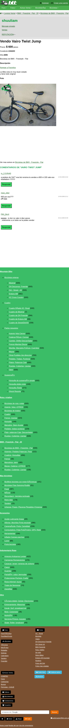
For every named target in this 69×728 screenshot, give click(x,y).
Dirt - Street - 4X (15, 290)
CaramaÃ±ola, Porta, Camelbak (17, 526)
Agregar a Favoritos (8, 68)
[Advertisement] (34, 144)
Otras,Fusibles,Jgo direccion (20, 355)
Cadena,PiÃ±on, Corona (18, 337)
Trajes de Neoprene (12, 585)
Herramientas (9, 533)
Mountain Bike (6, 271)
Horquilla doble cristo (17, 384)
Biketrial (12, 283)
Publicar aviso (54, 672)
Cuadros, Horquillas (12, 455)
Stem (11, 370)
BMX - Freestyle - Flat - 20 (27, 13)
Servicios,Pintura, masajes (15, 619)
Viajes (37, 639)
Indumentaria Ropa (8, 550)
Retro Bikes (39, 655)
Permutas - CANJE (7, 687)
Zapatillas (8, 589)
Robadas (4, 650)
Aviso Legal (4, 725)
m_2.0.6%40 (6, 173)
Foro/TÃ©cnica (6, 633)
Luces (6, 541)
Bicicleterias (7, 696)
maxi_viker (5, 193)
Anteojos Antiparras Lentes (15, 556)
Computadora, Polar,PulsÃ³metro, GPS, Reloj (22, 530)
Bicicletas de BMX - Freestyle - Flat (54, 13)
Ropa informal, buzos (12, 582)
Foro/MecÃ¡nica (6, 636)
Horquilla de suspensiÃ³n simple (22, 381)
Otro (2, 595)
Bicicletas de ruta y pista (14, 403)
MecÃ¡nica (4, 647)
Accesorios (5, 513)
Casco (7, 567)
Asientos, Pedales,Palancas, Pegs (18, 452)
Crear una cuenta (61, 3)
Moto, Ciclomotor (11, 612)
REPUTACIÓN (7, 34)
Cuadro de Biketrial (16, 312)
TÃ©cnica (4, 645)
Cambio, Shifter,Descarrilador (20, 341)
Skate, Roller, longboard (14, 623)
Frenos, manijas (10, 418)
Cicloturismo (7, 701)
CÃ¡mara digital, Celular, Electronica (18, 601)
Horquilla (8, 422)
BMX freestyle (40, 647)
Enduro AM (13, 294)
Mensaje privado (8, 26)
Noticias (4, 653)
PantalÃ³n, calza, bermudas (15, 574)
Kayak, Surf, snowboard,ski (15, 608)
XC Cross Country (16, 297)
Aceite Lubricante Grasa (14, 519)
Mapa (19, 719)
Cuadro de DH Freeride (18, 315)
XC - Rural (39, 633)
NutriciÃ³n (8, 615)
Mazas (11, 352)
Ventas (4, 30)
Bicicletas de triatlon (12, 411)
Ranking (38, 661)
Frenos (7, 459)
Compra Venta (9, 13)
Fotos (12, 8)
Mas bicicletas (6, 476)
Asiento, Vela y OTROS (13, 407)
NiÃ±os (7, 493)
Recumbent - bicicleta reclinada (17, 496)
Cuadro (7, 303)
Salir (27, 719)
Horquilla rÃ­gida (15, 388)
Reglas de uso (14, 725)
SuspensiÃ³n (9, 375)
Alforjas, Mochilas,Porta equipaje (17, 523)
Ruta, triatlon (39, 650)
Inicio (9, 719)
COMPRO (4, 676)
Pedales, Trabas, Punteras (19, 359)
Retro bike (8, 500)
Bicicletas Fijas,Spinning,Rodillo (17, 485)
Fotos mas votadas (42, 666)
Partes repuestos (11, 328)
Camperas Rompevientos (14, 560)
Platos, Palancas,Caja (18, 362)
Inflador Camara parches (14, 537)
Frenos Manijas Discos (18, 344)
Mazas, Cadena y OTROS (14, 466)
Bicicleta (6, 641)
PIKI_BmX (5, 214)
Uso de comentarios (26, 725)
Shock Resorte (15, 391)
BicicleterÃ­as (40, 8)
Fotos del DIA (40, 663)
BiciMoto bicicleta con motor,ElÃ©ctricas (20, 482)
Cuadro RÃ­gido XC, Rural (19, 308)
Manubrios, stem (11, 462)
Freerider (4, 661)
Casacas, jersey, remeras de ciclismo (19, 564)
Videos (4, 12)
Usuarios (6, 705)
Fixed (6, 489)
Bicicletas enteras (11, 277)
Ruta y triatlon (6, 397)
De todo (38, 652)
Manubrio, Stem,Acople (13, 425)
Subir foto (40, 672)
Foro (3, 8)
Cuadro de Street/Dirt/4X (19, 323)
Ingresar (45, 3)
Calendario (5, 656)
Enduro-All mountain (42, 658)
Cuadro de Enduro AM (18, 319)
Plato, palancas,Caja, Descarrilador (18, 432)
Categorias (5, 682)
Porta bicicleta (10, 544)
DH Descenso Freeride (43, 642)
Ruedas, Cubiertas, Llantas (20, 366)
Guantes (7, 571)
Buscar (3, 684)
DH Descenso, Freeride (18, 287)
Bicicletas (54, 8)
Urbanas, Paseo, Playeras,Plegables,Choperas (23, 507)
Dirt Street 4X (40, 644)
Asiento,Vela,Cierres (17, 334)
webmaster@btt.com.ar (60, 718)
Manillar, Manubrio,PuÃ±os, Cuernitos (24, 348)
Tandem (7, 503)
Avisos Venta (25, 8)
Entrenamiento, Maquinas (14, 605)
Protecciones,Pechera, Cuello (16, 578)
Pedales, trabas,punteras (14, 429)
